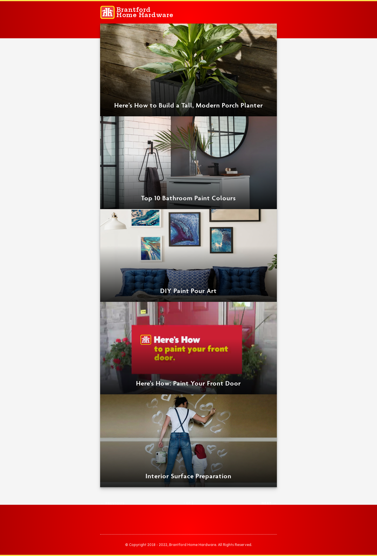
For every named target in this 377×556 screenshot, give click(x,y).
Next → (269, 503)
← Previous (112, 503)
